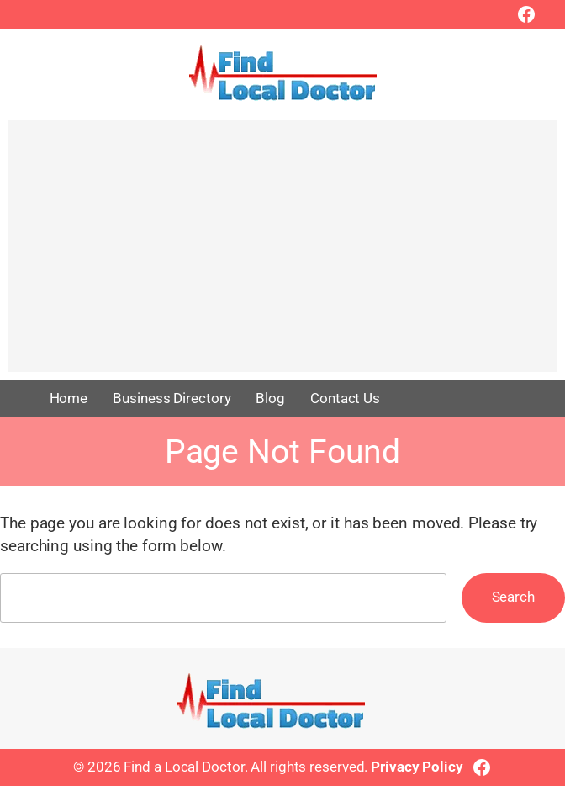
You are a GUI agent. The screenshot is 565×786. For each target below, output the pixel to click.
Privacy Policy (417, 767)
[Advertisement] (282, 254)
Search (513, 597)
